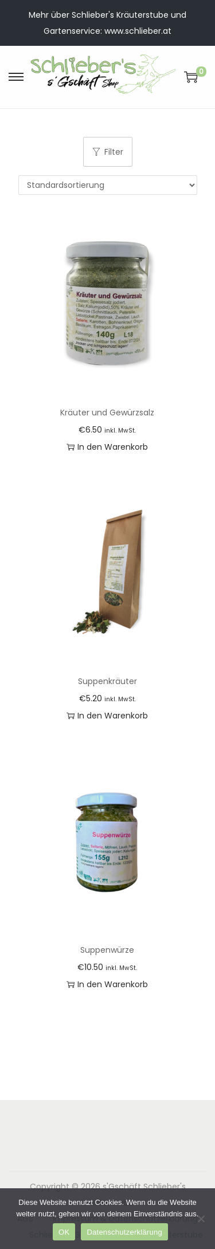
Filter (107, 152)
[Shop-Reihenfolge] (108, 185)
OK (63, 1232)
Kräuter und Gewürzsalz (107, 412)
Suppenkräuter (107, 681)
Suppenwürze (107, 950)
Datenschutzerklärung (124, 1232)
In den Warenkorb (107, 447)
